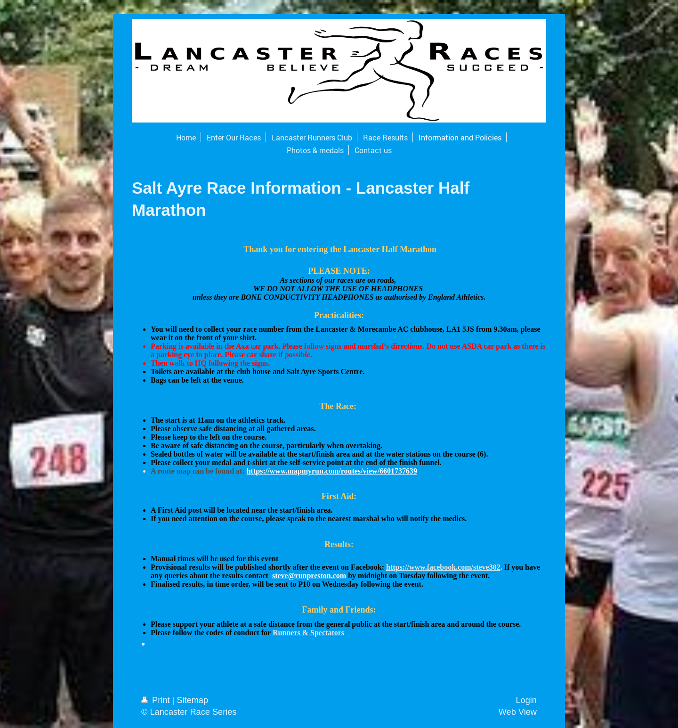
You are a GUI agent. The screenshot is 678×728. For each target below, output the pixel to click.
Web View (518, 712)
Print (156, 700)
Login (526, 700)
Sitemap (192, 700)
